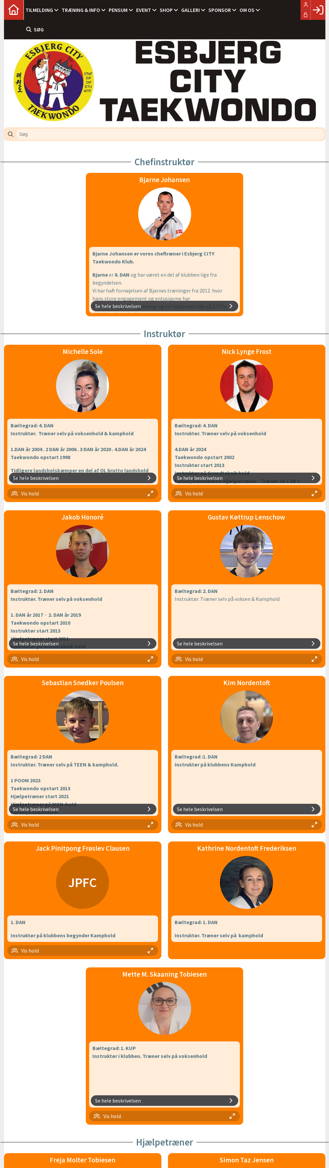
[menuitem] (14, 10)
